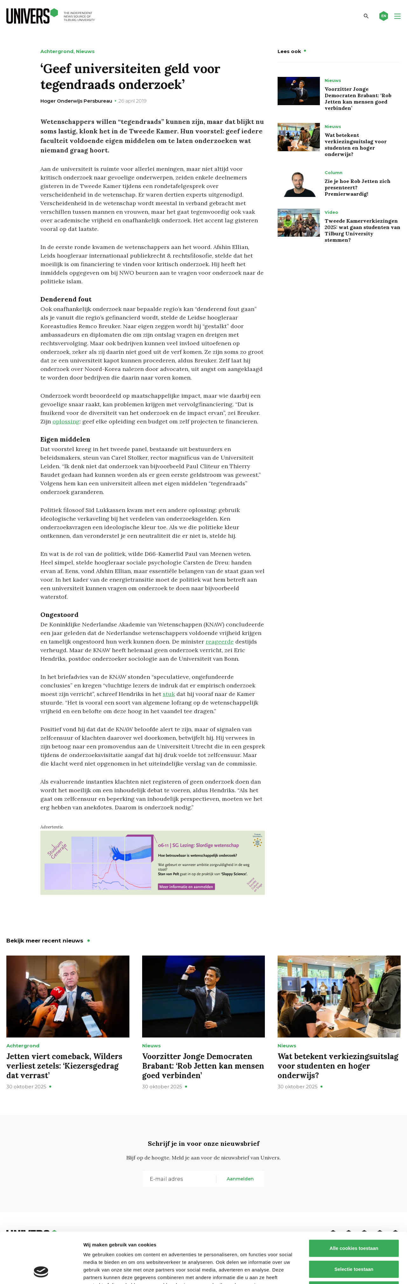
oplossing (65, 421)
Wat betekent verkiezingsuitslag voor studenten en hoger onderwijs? (356, 144)
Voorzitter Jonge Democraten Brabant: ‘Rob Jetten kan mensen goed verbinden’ (358, 98)
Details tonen (343, 1271)
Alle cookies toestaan (353, 1200)
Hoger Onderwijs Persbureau (76, 101)
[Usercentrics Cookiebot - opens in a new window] (41, 1271)
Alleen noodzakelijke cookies (354, 1242)
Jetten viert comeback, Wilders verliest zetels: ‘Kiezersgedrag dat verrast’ (64, 1065)
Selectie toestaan (354, 1221)
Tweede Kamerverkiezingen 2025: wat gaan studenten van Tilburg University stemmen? (362, 230)
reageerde (220, 641)
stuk (169, 694)
